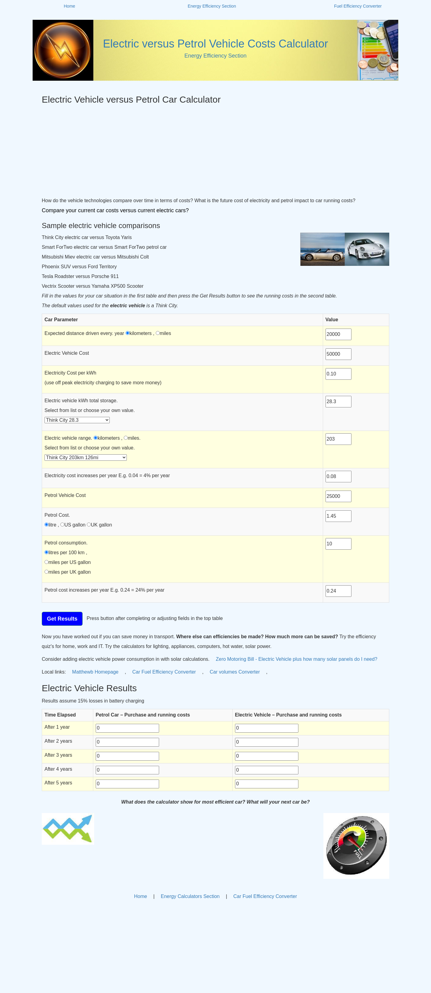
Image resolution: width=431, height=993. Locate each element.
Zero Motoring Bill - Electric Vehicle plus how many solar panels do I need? (296, 659)
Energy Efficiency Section (212, 6)
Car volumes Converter (235, 671)
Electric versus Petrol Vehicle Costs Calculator (215, 43)
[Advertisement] (215, 150)
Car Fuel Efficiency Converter (164, 671)
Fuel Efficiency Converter (358, 6)
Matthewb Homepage (96, 671)
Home (69, 6)
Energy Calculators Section (190, 896)
